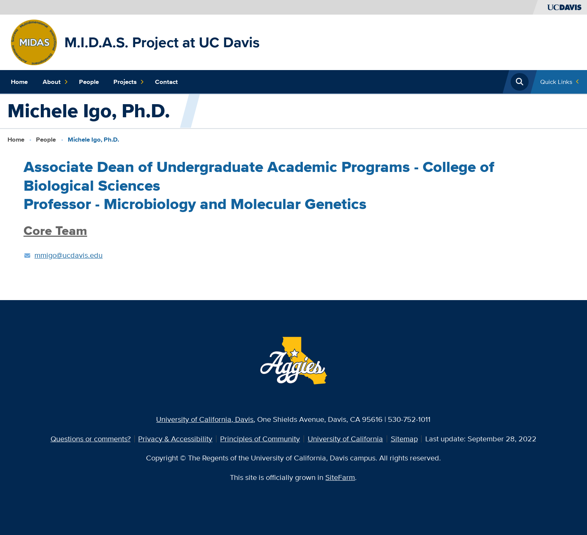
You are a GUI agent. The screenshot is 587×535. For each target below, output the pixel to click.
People (89, 81)
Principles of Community (260, 438)
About (55, 82)
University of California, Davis (204, 419)
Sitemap (404, 438)
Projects (128, 82)
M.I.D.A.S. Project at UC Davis (162, 42)
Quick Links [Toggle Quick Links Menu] (556, 81)
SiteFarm (340, 477)
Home (19, 81)
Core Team (55, 230)
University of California (345, 438)
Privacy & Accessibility (175, 438)
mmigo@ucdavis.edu (68, 255)
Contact (166, 81)
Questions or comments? (91, 438)
